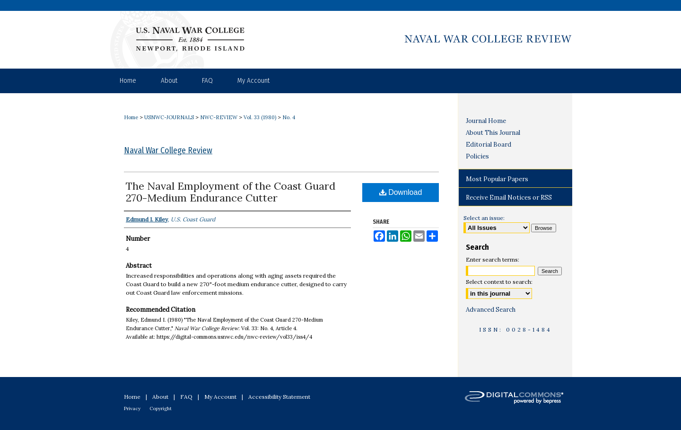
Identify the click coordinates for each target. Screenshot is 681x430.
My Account (220, 396)
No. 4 (288, 117)
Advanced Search (490, 310)
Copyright (160, 408)
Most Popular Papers (497, 179)
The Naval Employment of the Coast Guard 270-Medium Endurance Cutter (230, 191)
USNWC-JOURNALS (169, 117)
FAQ (186, 396)
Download (400, 192)
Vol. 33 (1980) (260, 117)
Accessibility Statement (279, 396)
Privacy (132, 408)
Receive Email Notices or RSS (509, 197)
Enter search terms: (492, 259)
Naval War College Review (168, 150)
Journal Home (486, 121)
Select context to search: (499, 281)
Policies (477, 156)
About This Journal (493, 133)
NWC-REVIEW (218, 117)
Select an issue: (484, 217)
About (160, 396)
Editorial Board (488, 144)
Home (131, 117)
